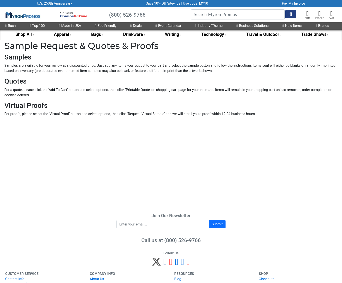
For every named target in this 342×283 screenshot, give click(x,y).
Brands (322, 26)
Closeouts (267, 279)
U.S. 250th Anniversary (54, 3)
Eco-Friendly (105, 26)
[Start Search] (290, 14)
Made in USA (70, 26)
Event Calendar (168, 26)
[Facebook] (165, 264)
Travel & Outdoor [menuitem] (262, 34)
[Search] (238, 14)
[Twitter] (156, 264)
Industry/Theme (208, 26)
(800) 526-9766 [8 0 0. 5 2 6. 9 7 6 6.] (182, 240)
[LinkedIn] (182, 264)
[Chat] (307, 13)
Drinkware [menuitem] (133, 34)
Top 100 (37, 26)
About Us (97, 279)
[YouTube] (188, 264)
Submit (217, 224)
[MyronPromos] (22, 15)
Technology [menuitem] (212, 34)
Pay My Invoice (293, 3)
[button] (319, 13)
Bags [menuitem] (96, 34)
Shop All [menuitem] (23, 34)
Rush (10, 26)
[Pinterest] (171, 264)
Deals (136, 26)
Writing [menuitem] (172, 34)
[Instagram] (177, 264)
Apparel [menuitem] (61, 34)
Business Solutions (252, 26)
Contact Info (14, 279)
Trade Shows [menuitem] (314, 34)
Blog (177, 279)
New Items (292, 26)
